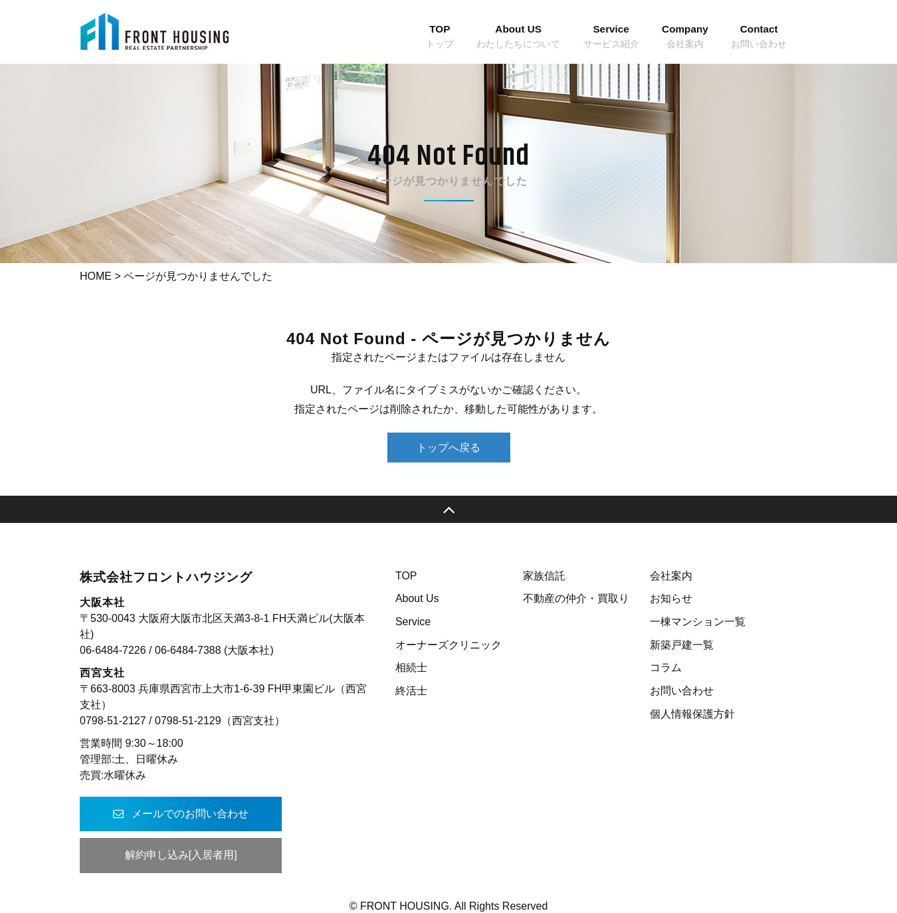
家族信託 (544, 575)
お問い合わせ (682, 690)
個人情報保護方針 (692, 714)
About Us (417, 598)
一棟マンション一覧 (698, 621)
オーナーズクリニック (448, 645)
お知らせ (671, 598)
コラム (666, 667)
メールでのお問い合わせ (179, 813)
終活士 (411, 690)
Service (413, 621)
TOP (406, 575)
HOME (96, 276)
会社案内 (671, 575)
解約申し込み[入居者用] (180, 855)
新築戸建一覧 (682, 645)
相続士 (411, 667)
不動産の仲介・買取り (576, 598)
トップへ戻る (448, 447)
